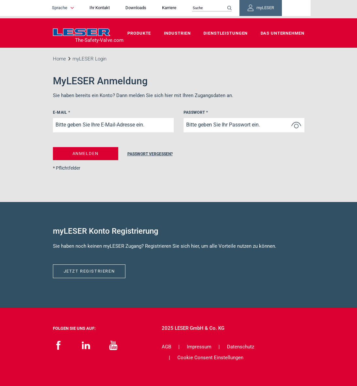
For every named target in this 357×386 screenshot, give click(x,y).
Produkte (139, 33)
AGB (166, 347)
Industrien (177, 33)
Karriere (186, 9)
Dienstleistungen (225, 33)
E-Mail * (61, 112)
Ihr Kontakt (116, 9)
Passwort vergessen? (149, 154)
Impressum (199, 347)
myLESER (283, 9)
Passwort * (196, 112)
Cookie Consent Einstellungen (210, 358)
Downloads (152, 9)
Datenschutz (240, 347)
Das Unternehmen (282, 33)
